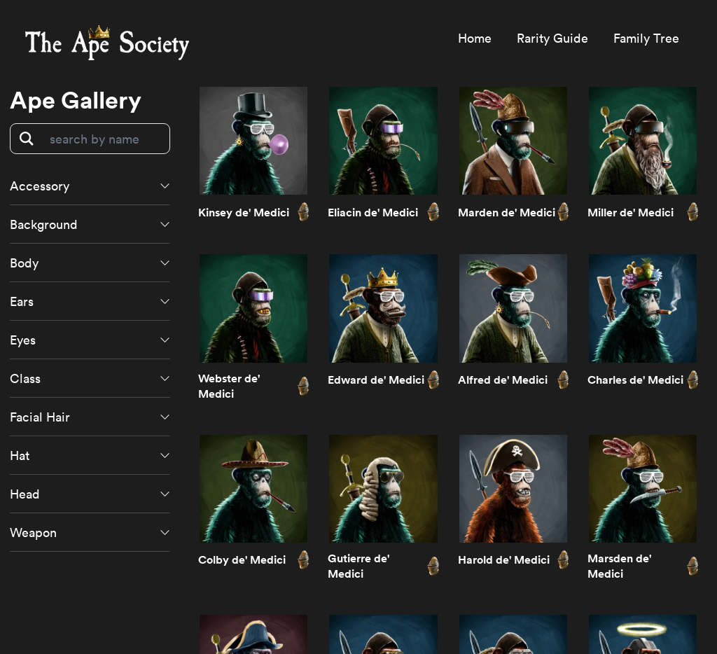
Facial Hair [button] (40, 416)
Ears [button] (22, 301)
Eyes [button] (23, 339)
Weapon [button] (33, 532)
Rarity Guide (552, 37)
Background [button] (44, 224)
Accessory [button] (39, 185)
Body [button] (24, 262)
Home (475, 37)
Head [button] (25, 493)
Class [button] (25, 378)
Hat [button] (19, 455)
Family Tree (646, 37)
